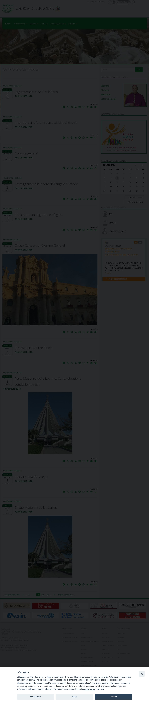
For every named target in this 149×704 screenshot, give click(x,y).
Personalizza (35, 696)
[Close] (142, 674)
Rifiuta (74, 696)
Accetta (113, 696)
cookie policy (89, 689)
